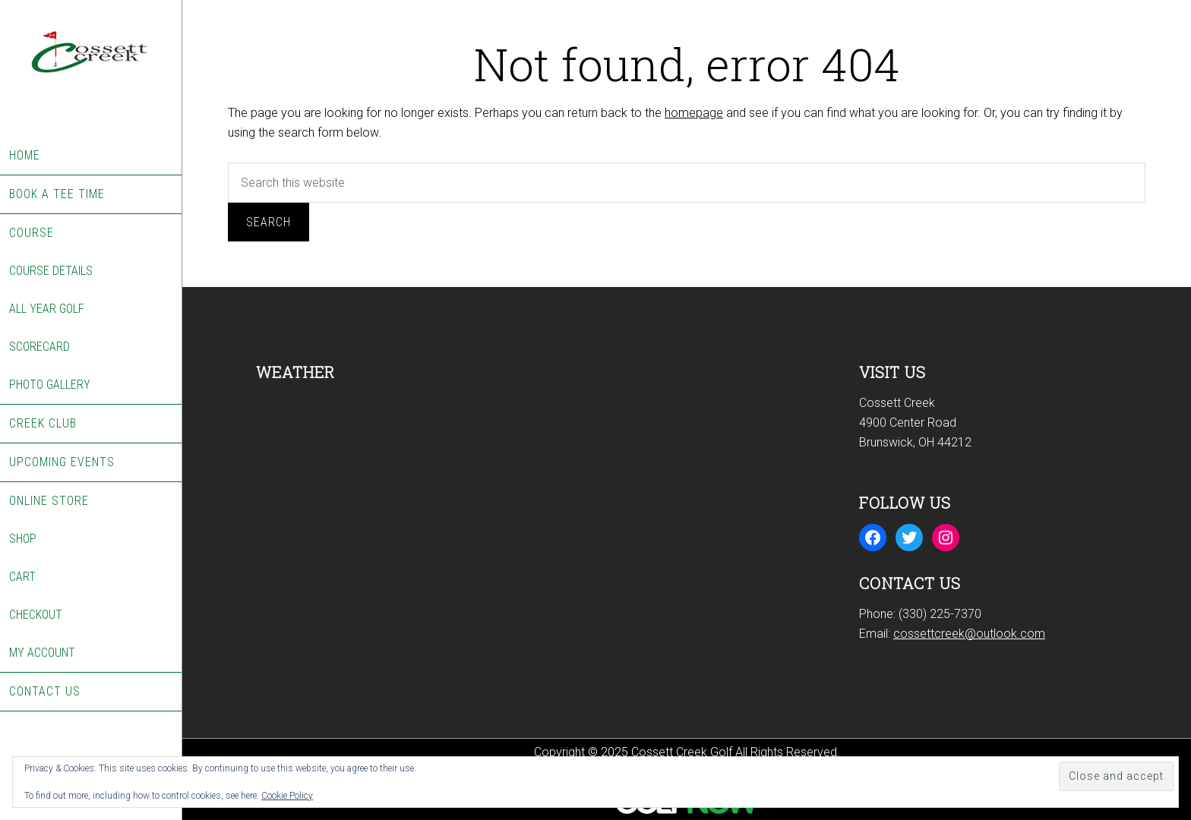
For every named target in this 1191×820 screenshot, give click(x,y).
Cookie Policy (287, 795)
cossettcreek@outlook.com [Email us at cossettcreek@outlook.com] (969, 633)
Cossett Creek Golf (90, 68)
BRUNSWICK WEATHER (385, 450)
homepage (694, 113)
